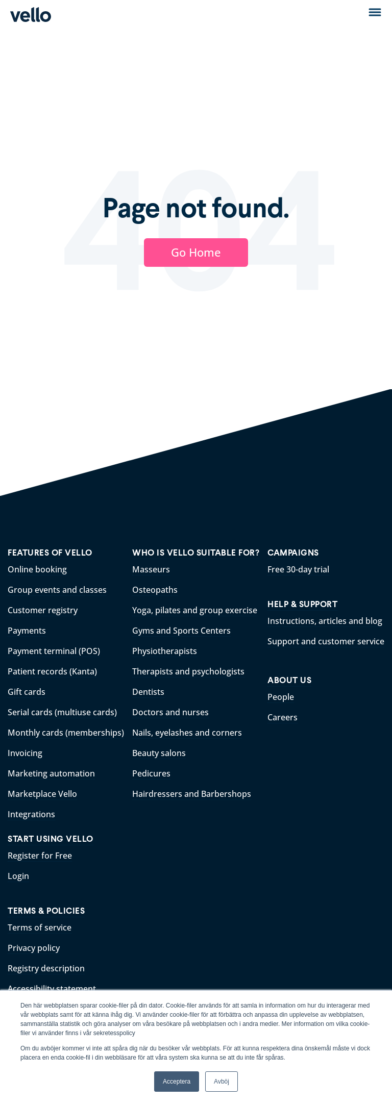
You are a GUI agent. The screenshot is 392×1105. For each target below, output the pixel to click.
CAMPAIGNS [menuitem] (293, 553)
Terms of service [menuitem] (39, 927)
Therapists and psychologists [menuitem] (188, 671)
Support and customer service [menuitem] (325, 641)
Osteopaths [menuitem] (155, 589)
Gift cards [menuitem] (26, 691)
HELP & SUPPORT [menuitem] (302, 604)
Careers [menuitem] (282, 717)
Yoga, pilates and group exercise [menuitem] (194, 610)
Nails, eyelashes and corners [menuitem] (187, 732)
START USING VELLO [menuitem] (50, 839)
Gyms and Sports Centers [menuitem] (181, 630)
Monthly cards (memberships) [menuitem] (66, 732)
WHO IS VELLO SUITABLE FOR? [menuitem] (195, 553)
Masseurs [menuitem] (151, 569)
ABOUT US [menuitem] (289, 680)
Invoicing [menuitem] (25, 753)
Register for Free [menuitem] (40, 855)
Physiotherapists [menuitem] (164, 651)
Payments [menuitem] (27, 630)
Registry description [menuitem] (46, 968)
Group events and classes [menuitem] (57, 589)
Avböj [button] (221, 1081)
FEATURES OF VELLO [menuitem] (50, 553)
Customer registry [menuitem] (43, 610)
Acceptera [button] (176, 1081)
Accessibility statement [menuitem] (52, 988)
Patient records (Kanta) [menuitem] (52, 671)
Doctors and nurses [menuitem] (170, 712)
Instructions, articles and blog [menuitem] (324, 620)
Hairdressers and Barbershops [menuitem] (191, 793)
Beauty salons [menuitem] (159, 753)
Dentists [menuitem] (148, 691)
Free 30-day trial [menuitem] (298, 569)
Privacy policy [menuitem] (34, 947)
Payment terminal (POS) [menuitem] (54, 651)
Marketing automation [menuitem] (51, 773)
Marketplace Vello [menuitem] (42, 793)
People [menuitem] (280, 696)
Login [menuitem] (18, 876)
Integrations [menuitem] (31, 814)
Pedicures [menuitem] (151, 773)
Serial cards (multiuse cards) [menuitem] (62, 712)
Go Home (196, 252)
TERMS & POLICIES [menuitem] (46, 911)
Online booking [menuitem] (37, 569)
